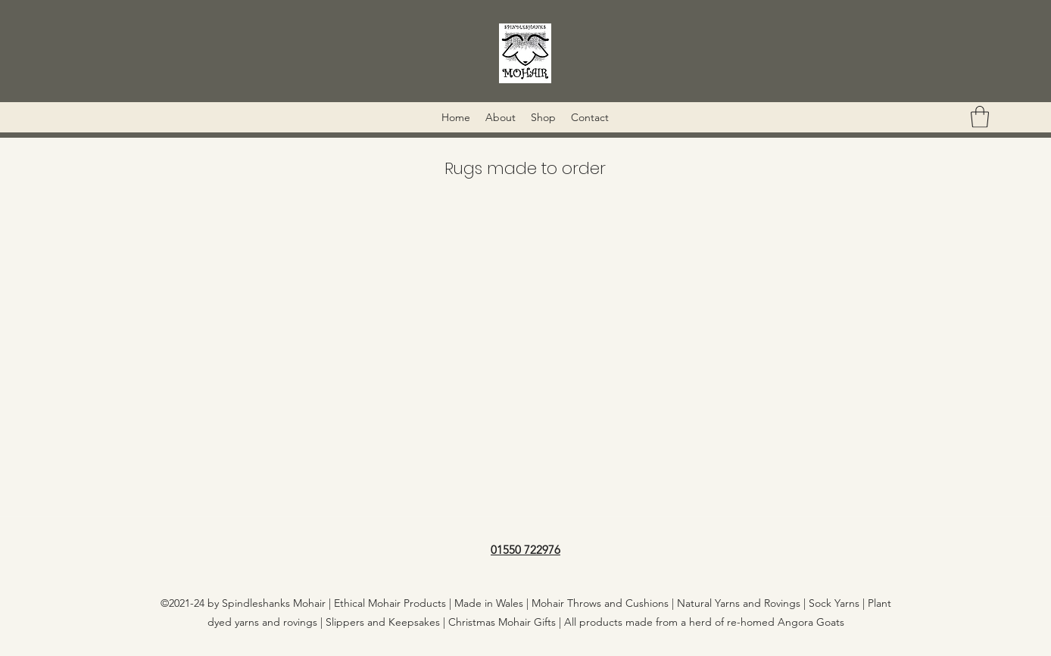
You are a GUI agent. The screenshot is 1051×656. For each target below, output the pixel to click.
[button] (980, 117)
